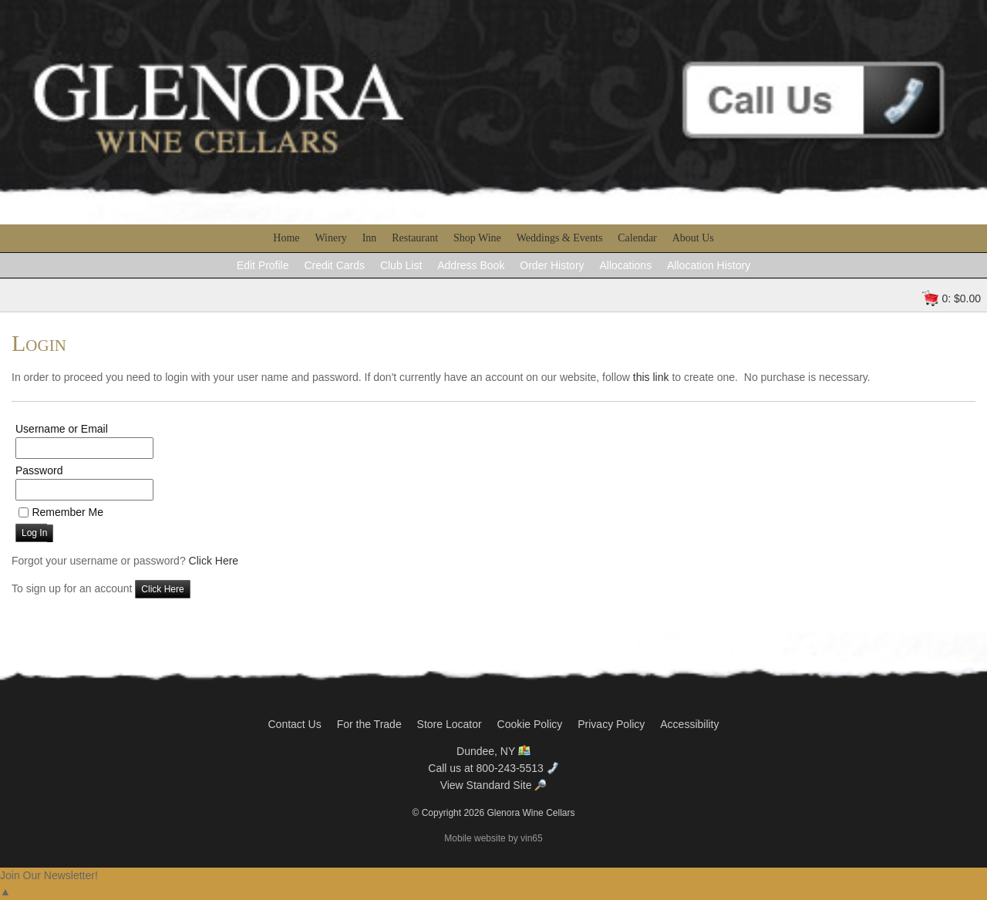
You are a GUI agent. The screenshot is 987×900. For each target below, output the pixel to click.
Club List (401, 265)
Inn (369, 238)
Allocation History (708, 265)
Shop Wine (477, 238)
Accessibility (689, 724)
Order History (552, 265)
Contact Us (294, 724)
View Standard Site (493, 785)
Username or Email (61, 429)
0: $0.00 (961, 298)
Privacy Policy (611, 724)
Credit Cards (334, 265)
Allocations (625, 265)
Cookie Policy (530, 724)
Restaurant (415, 238)
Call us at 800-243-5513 (493, 768)
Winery (330, 238)
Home (286, 238)
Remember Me (67, 512)
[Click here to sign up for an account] (162, 589)
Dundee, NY (493, 751)
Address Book (470, 265)
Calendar (637, 238)
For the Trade (369, 724)
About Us (693, 238)
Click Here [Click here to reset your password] (214, 560)
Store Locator (449, 724)
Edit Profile (263, 265)
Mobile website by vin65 (493, 838)
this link (651, 377)
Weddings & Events (560, 238)
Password (38, 470)
